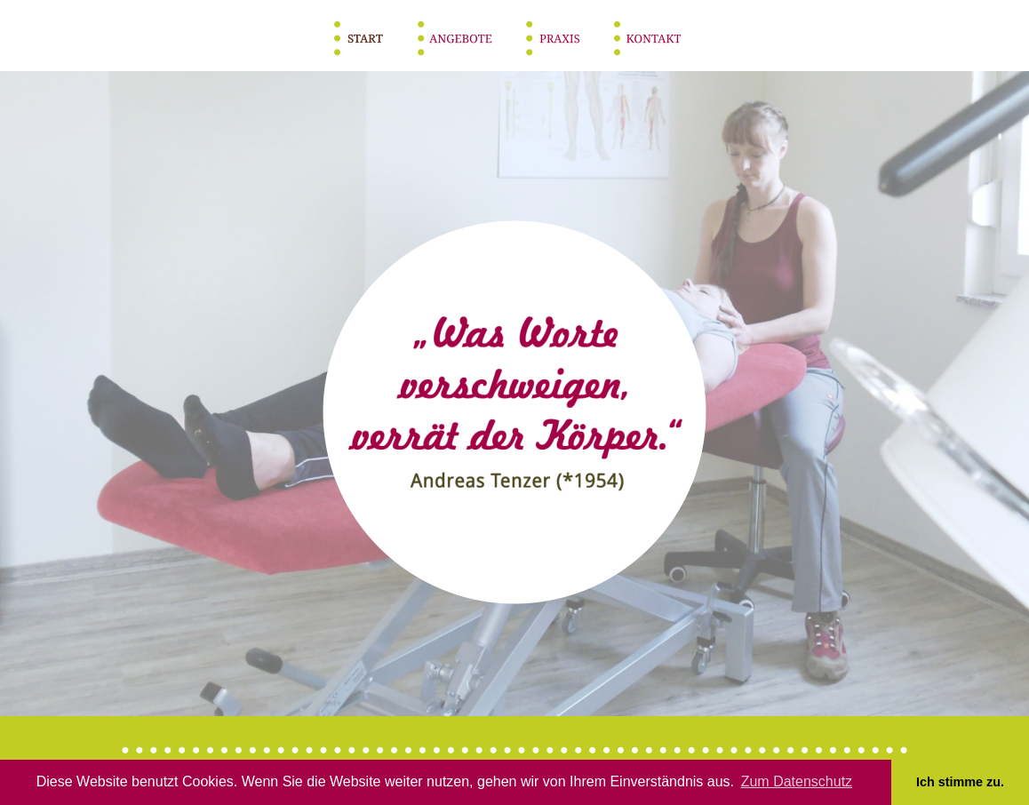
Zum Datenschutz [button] (796, 781)
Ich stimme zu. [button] (960, 782)
